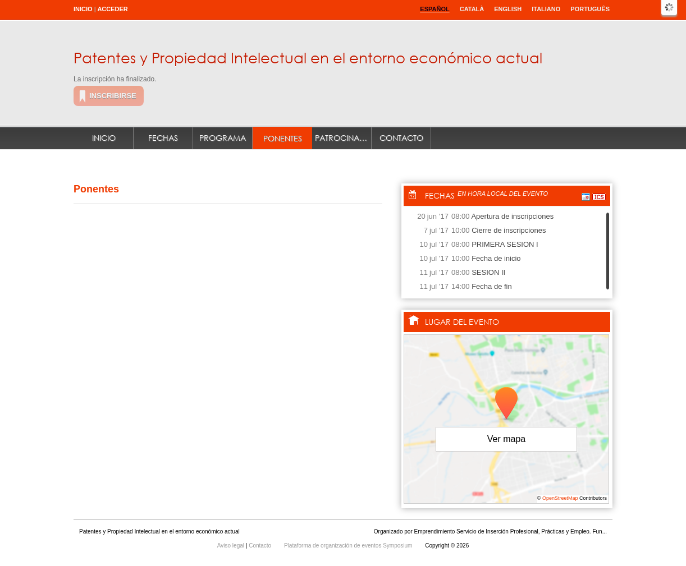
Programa (222, 137)
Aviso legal (231, 545)
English (508, 9)
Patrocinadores (343, 137)
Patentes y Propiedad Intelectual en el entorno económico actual (308, 57)
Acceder (112, 9)
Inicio (83, 9)
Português (590, 9)
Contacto (401, 137)
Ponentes (282, 138)
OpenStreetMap (560, 498)
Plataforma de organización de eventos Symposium (349, 545)
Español (434, 9)
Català (472, 9)
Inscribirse (112, 95)
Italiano (546, 9)
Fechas (163, 137)
